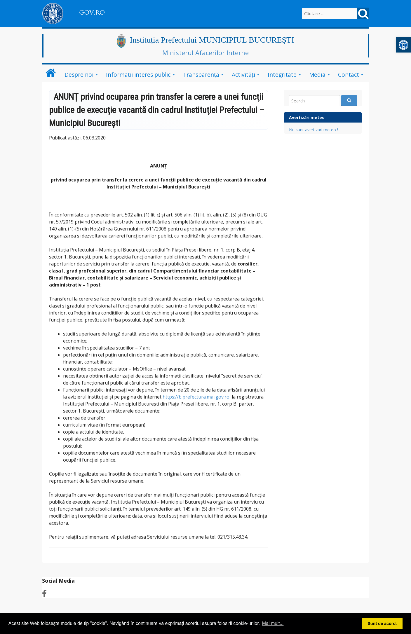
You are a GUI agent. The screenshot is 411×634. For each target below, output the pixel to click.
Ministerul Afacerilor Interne (205, 52)
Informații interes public (138, 74)
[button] (403, 45)
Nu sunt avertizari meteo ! (313, 129)
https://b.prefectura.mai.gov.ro (196, 397)
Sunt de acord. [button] (382, 623)
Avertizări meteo (307, 117)
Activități (243, 74)
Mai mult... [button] (273, 623)
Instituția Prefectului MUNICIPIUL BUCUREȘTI (212, 39)
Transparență (201, 74)
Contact (348, 74)
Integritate (282, 74)
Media (317, 74)
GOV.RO (92, 12)
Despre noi (79, 74)
